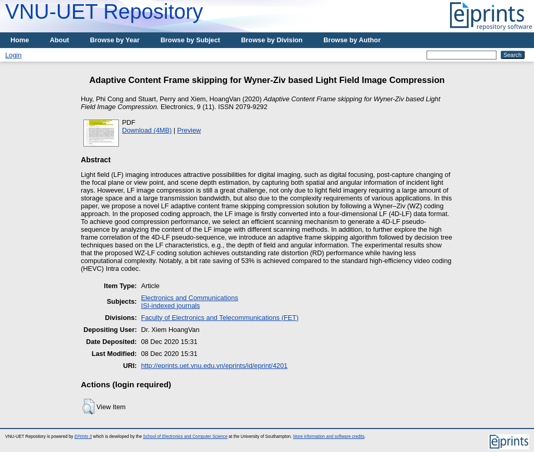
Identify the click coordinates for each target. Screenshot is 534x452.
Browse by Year (115, 40)
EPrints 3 (83, 436)
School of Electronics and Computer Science (185, 436)
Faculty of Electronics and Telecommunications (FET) (219, 318)
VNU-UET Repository (104, 11)
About (59, 40)
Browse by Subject (191, 40)
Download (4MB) (147, 130)
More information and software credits (329, 436)
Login (13, 55)
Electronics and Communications (189, 298)
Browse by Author (352, 40)
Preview (189, 130)
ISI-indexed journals (170, 306)
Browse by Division (271, 40)
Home (19, 40)
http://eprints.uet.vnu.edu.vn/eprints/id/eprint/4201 (214, 366)
